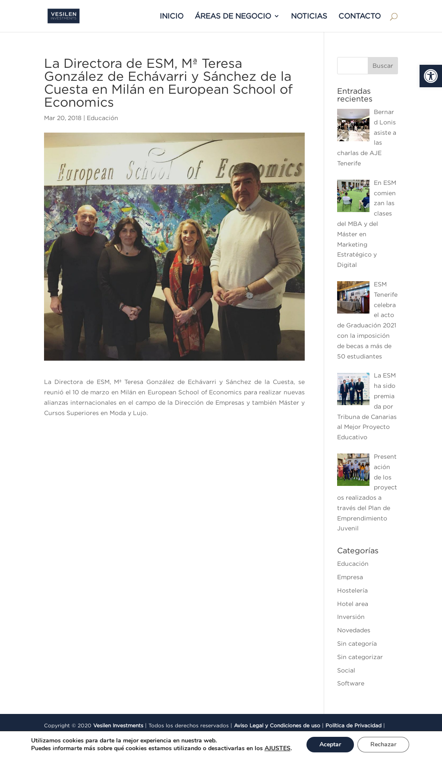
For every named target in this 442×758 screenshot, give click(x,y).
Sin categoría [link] (357, 643)
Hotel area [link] (352, 603)
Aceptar (330, 744)
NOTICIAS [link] (309, 16)
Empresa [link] (350, 577)
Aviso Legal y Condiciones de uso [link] (277, 725)
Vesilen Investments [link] (118, 725)
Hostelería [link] (352, 590)
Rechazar (383, 744)
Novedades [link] (353, 630)
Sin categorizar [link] (360, 656)
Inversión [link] (351, 616)
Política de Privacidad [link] (353, 725)
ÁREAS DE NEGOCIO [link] (233, 16)
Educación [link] (102, 117)
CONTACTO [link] (359, 16)
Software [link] (350, 683)
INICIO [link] (171, 16)
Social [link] (346, 670)
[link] (431, 76)
